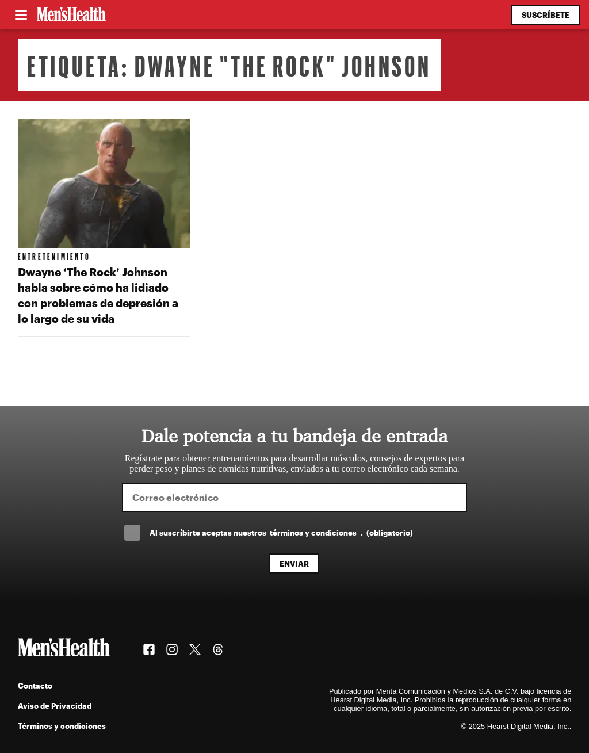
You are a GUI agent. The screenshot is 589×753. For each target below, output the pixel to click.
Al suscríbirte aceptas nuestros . (281, 532)
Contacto (35, 685)
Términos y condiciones (62, 725)
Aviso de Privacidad (54, 705)
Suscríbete (545, 14)
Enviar (294, 563)
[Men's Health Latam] (71, 15)
